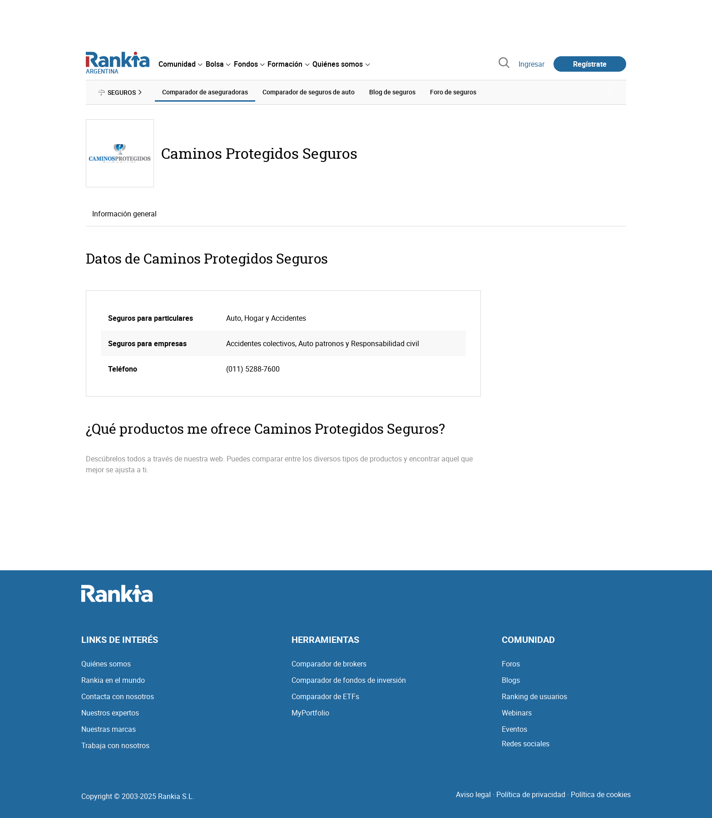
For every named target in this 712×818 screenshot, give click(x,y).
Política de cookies (601, 794)
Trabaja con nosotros (115, 745)
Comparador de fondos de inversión (349, 680)
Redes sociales (525, 744)
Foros (511, 664)
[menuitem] (180, 64)
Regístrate (590, 64)
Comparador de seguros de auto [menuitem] (308, 92)
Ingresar (531, 64)
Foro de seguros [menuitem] (453, 92)
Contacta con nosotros (117, 696)
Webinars (517, 713)
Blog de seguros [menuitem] (392, 92)
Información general (124, 214)
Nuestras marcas (108, 729)
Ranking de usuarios (534, 696)
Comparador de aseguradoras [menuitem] (205, 92)
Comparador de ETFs (325, 696)
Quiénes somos (106, 664)
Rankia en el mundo (113, 680)
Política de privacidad (530, 794)
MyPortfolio (310, 713)
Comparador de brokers (329, 664)
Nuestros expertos (110, 713)
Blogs (511, 680)
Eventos (514, 729)
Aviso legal (473, 794)
